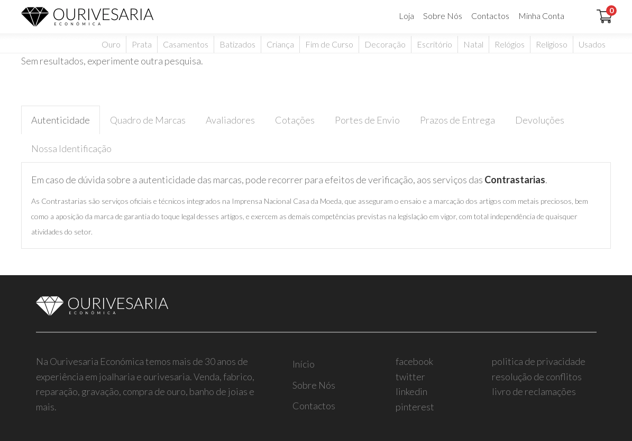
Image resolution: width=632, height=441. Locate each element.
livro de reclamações (534, 391)
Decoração (385, 44)
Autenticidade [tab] (60, 120)
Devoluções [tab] (539, 120)
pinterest (415, 406)
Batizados (237, 44)
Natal (473, 44)
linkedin (411, 391)
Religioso (551, 44)
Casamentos (185, 44)
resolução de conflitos (537, 376)
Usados (592, 44)
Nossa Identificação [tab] (71, 148)
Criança (280, 44)
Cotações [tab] (295, 120)
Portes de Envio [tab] (367, 120)
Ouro (111, 44)
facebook (414, 361)
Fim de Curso (329, 44)
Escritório (434, 44)
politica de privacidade (538, 361)
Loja (406, 16)
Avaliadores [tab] (230, 120)
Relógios (509, 44)
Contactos (490, 16)
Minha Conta (541, 16)
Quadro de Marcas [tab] (148, 120)
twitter (410, 376)
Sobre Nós (442, 16)
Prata (142, 44)
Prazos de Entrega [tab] (457, 120)
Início (303, 364)
